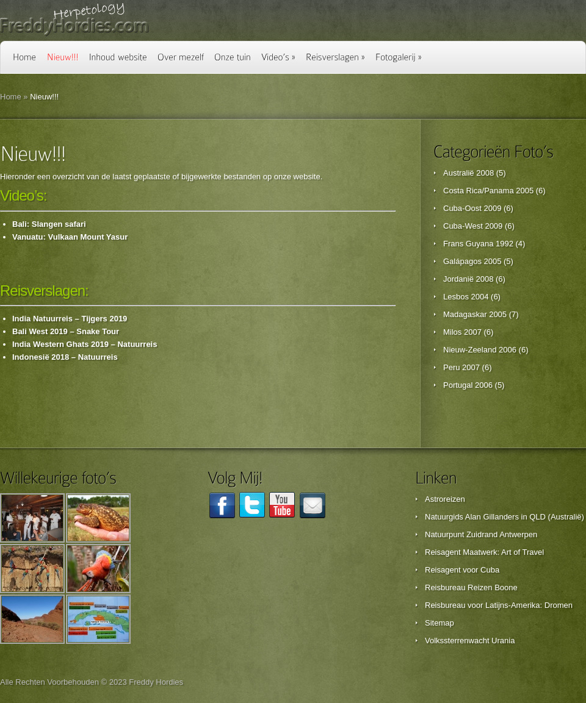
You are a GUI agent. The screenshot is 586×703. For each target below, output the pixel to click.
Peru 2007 (461, 367)
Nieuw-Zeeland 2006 (479, 349)
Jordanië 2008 (468, 279)
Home (10, 96)
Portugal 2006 (468, 385)
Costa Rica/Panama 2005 (488, 190)
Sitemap (439, 622)
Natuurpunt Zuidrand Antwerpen (481, 534)
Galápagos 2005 (472, 261)
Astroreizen (445, 499)
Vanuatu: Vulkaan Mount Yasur (70, 236)
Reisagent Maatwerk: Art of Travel (484, 552)
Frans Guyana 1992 (478, 243)
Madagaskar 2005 (475, 314)
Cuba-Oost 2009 (472, 208)
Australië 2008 (468, 172)
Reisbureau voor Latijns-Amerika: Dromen (499, 605)
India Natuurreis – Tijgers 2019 (69, 318)
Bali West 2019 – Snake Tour (65, 331)
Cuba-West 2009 (472, 225)
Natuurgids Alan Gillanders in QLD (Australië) (504, 516)
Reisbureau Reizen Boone (471, 587)
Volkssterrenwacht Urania (470, 640)
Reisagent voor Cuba (462, 569)
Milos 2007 (462, 332)
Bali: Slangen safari (49, 224)
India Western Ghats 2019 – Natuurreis (84, 344)
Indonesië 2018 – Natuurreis (65, 357)
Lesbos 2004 (465, 296)
